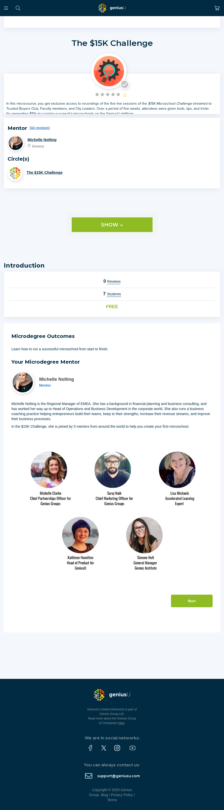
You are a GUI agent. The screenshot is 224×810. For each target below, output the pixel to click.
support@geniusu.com (118, 776)
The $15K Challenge (112, 43)
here (121, 723)
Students (114, 294)
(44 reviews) (40, 128)
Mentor (45, 385)
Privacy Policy (122, 795)
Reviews (114, 281)
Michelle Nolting (42, 139)
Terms (112, 800)
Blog (104, 795)
